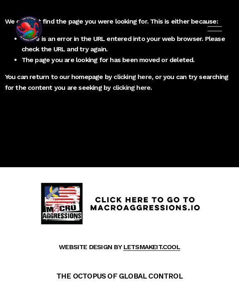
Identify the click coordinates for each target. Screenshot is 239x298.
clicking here (132, 77)
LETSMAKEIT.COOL (151, 247)
